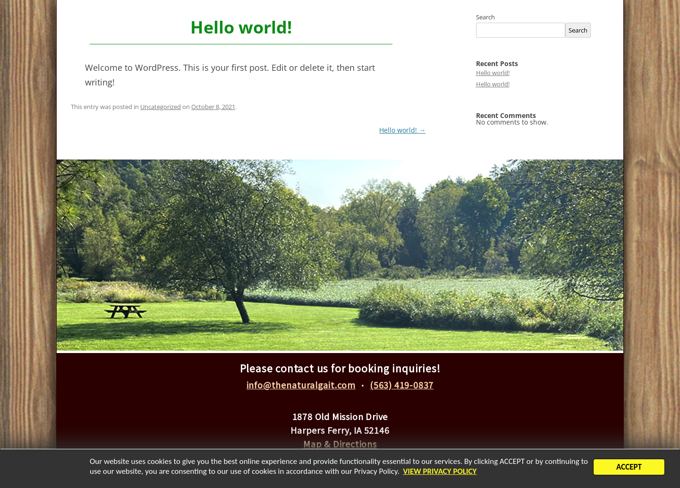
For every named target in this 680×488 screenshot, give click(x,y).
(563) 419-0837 (402, 385)
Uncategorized (160, 106)
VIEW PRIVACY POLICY (449, 473)
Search (485, 17)
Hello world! (402, 130)
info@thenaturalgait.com (301, 385)
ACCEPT (629, 469)
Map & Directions (340, 444)
